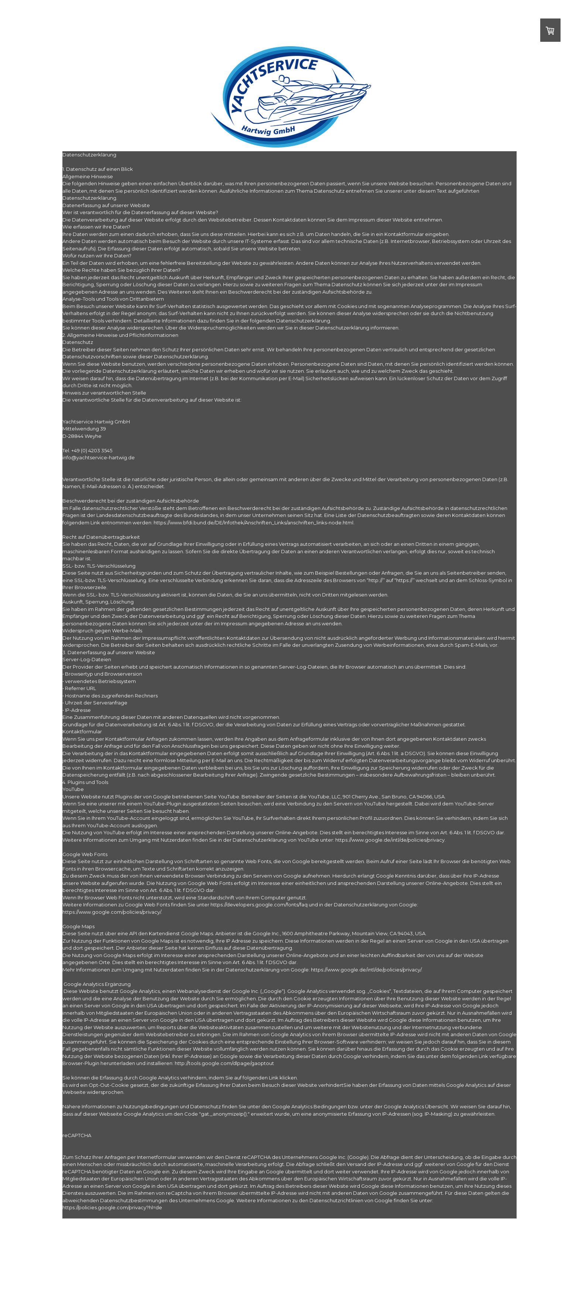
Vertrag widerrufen (216, 1297)
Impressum (71, 1297)
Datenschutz (161, 1297)
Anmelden (509, 1304)
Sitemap (183, 1297)
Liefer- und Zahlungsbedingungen (115, 1297)
